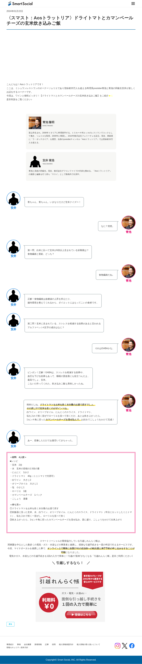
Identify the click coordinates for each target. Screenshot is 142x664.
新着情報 (38, 645)
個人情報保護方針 (66, 645)
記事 (47, 645)
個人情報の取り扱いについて (88, 645)
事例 (19, 645)
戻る (10, 624)
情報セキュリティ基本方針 (17, 648)
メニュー (133, 3)
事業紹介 (10, 645)
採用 (54, 645)
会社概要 (27, 645)
